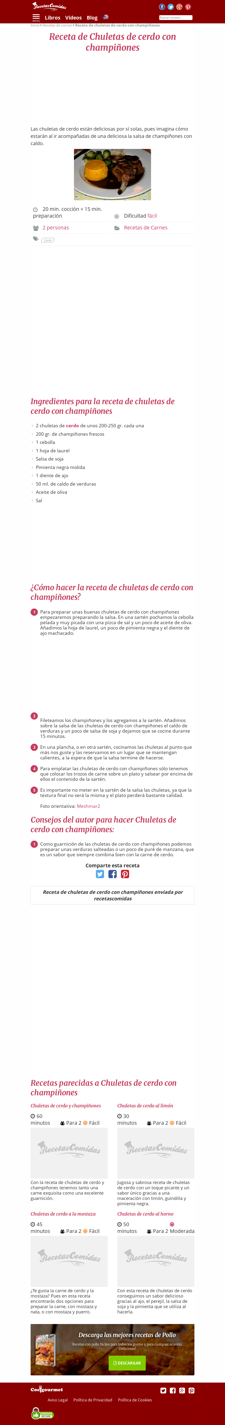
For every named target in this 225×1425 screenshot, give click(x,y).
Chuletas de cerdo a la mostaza (63, 1214)
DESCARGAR (127, 1363)
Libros (52, 17)
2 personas (56, 227)
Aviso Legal (58, 1400)
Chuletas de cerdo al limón (145, 1106)
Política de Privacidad (93, 1400)
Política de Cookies (135, 1400)
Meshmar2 (88, 806)
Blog (92, 17)
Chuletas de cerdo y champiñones (66, 1106)
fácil (152, 215)
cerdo (72, 425)
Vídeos (73, 17)
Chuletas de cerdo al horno (145, 1214)
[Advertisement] (112, 86)
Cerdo (48, 240)
